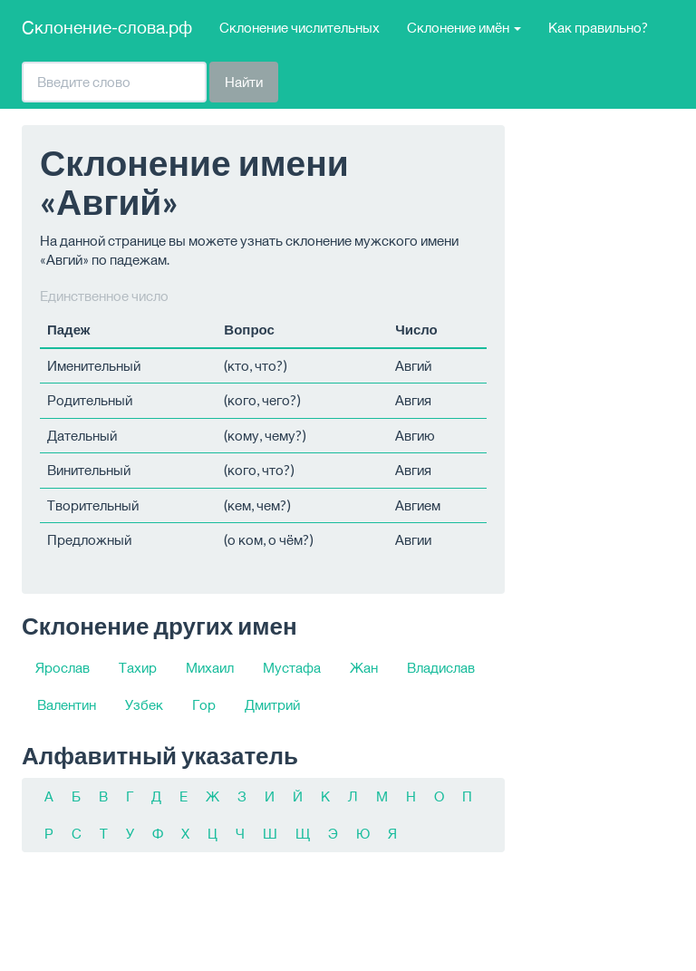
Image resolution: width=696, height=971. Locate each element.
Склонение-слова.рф (107, 26)
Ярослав (62, 667)
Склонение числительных (299, 27)
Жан (364, 667)
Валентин (66, 704)
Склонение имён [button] (464, 27)
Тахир (138, 667)
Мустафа (292, 667)
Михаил (210, 667)
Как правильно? (598, 27)
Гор (204, 704)
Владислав (441, 667)
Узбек (144, 704)
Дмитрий (272, 704)
